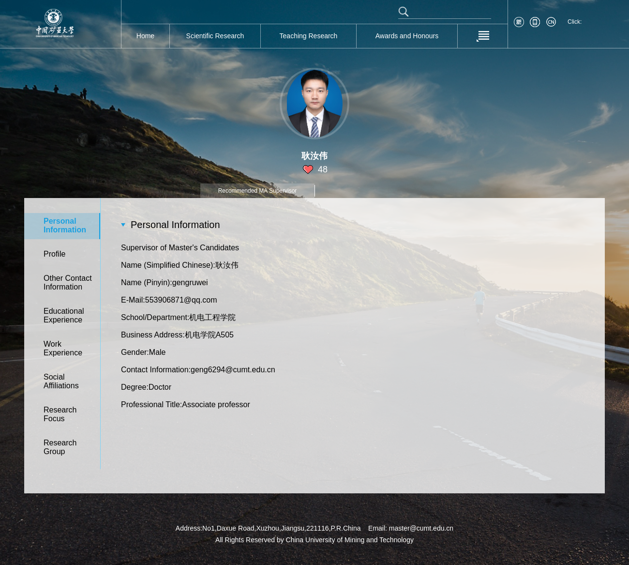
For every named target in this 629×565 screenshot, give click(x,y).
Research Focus (60, 414)
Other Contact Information (68, 282)
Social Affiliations (61, 381)
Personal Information (65, 225)
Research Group (60, 447)
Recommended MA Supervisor (257, 190)
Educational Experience (64, 315)
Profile (54, 254)
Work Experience (63, 348)
